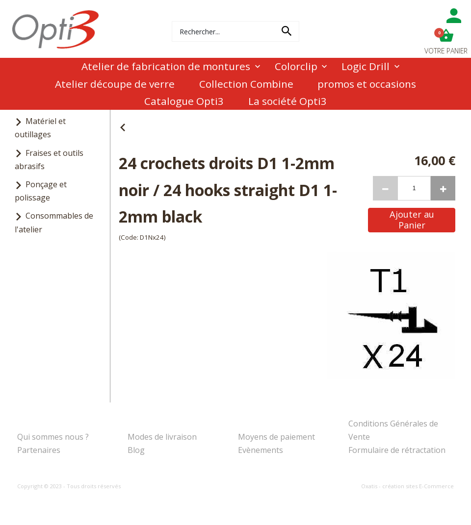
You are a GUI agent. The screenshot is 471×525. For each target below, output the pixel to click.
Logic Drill (365, 66)
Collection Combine (246, 84)
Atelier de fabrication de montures (165, 66)
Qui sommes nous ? (53, 436)
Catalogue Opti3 (184, 101)
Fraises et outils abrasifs (49, 160)
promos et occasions (366, 84)
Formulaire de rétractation (396, 450)
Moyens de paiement (276, 436)
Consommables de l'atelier (54, 222)
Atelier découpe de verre (115, 84)
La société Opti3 (287, 101)
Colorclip (296, 66)
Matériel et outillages (40, 128)
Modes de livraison (162, 436)
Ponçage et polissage (41, 191)
